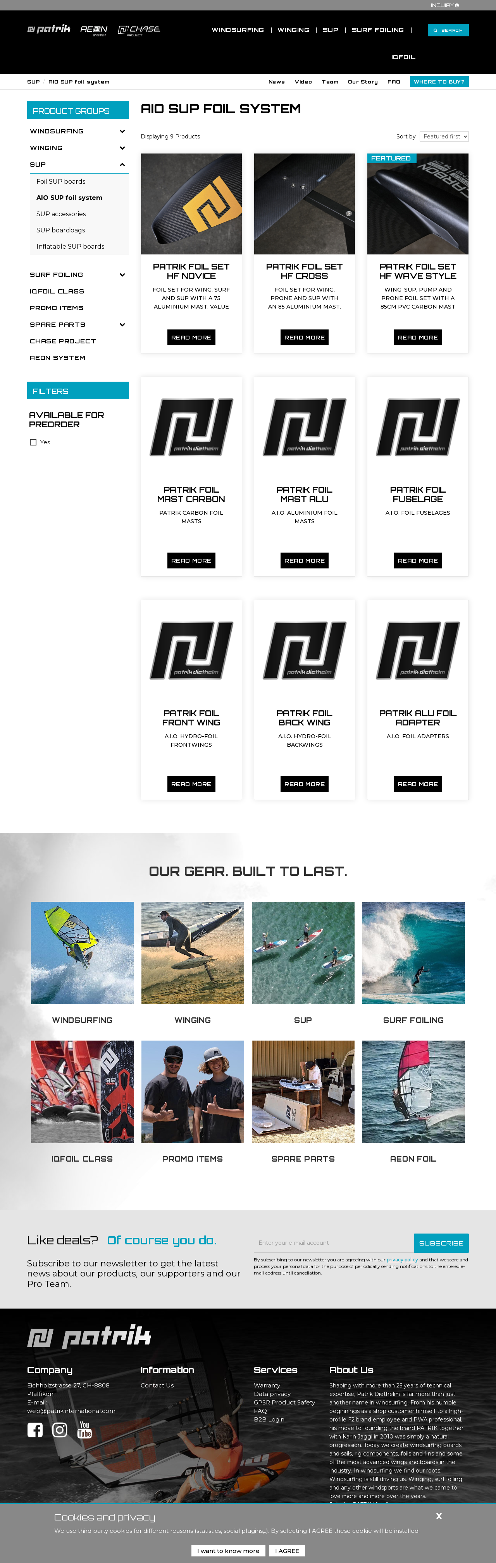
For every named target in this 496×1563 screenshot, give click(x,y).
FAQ (260, 1411)
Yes (40, 442)
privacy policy (402, 1260)
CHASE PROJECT (63, 341)
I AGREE (287, 1550)
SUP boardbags (60, 230)
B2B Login (269, 1419)
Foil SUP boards (60, 181)
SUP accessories (61, 214)
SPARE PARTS (58, 324)
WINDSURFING (57, 131)
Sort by (406, 136)
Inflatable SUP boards (70, 246)
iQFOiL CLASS (57, 291)
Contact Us (157, 1385)
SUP (33, 82)
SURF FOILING (56, 274)
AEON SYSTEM (58, 358)
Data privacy (272, 1393)
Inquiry (446, 5)
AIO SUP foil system (78, 82)
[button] (277, 81)
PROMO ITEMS (57, 308)
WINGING (46, 148)
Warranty (267, 1385)
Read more (191, 337)
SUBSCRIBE (441, 1243)
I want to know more (228, 1550)
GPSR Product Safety (284, 1402)
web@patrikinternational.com (71, 1411)
